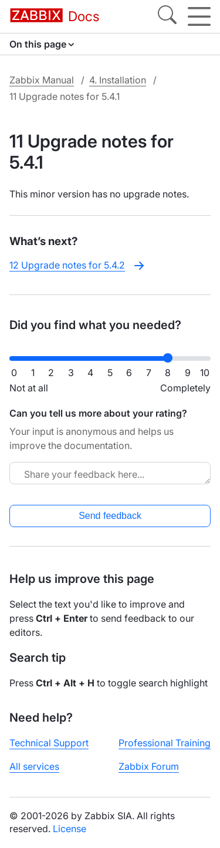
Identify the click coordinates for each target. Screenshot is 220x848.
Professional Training (165, 743)
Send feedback (110, 516)
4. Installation (117, 80)
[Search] (167, 16)
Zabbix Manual (41, 80)
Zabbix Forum (149, 766)
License (69, 828)
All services (34, 766)
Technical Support (49, 743)
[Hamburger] (199, 16)
